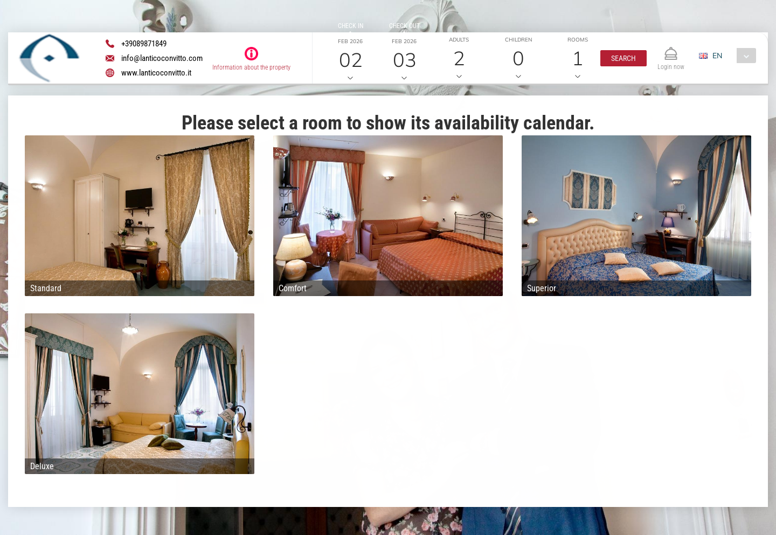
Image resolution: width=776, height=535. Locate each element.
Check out (404, 26)
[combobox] (732, 56)
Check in (350, 26)
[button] (623, 58)
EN (717, 55)
